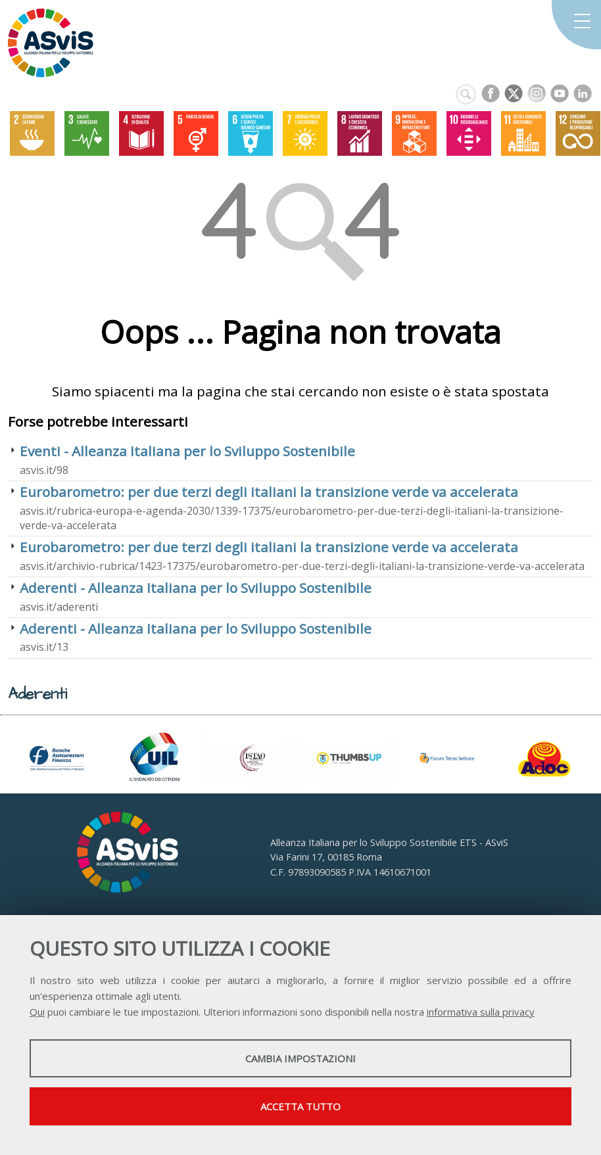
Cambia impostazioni (300, 1058)
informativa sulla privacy (481, 1011)
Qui (37, 1011)
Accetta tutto (300, 1106)
